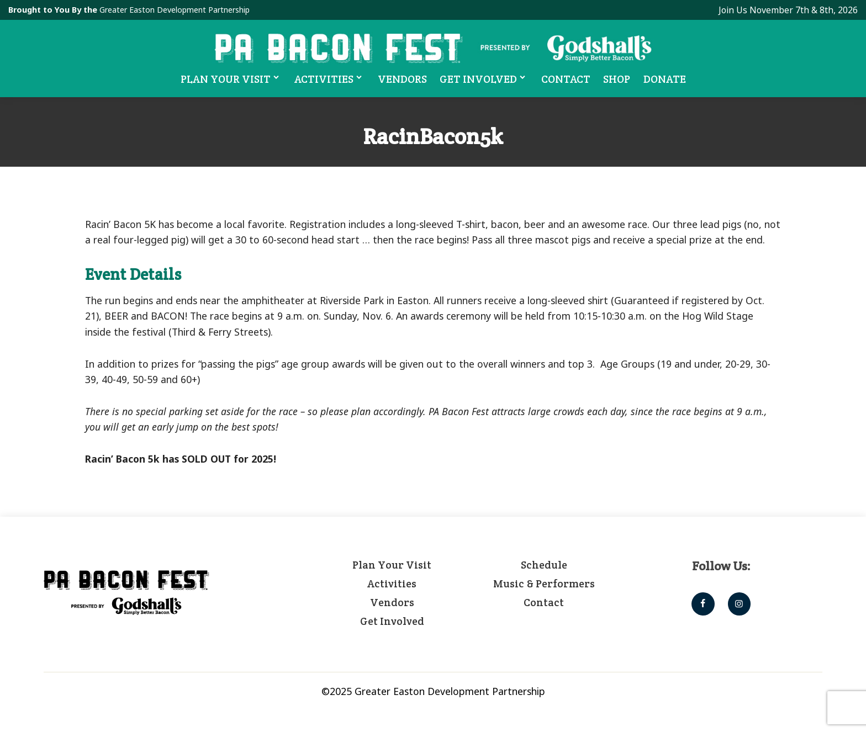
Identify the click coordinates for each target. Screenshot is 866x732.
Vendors (402, 79)
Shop (617, 79)
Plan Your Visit (230, 78)
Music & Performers (544, 583)
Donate (665, 79)
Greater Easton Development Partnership (176, 9)
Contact (566, 79)
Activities (330, 78)
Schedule (544, 564)
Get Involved (485, 78)
